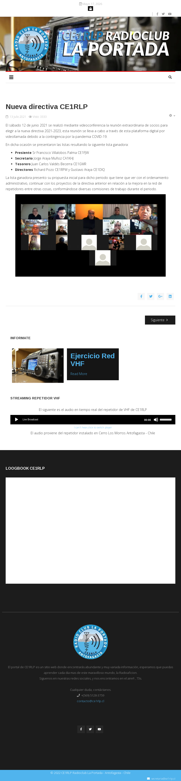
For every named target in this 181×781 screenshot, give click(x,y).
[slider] (166, 419)
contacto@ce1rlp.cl (90, 701)
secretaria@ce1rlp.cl (163, 778)
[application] (92, 419)
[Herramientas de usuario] (172, 116)
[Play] (16, 419)
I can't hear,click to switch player (93, 427)
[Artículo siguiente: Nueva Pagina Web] (160, 320)
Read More (78, 374)
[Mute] (156, 419)
